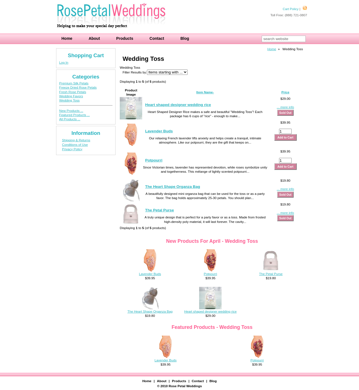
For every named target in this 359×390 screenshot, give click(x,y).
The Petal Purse (159, 210)
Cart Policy (290, 9)
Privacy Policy (72, 149)
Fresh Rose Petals (72, 92)
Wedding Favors (71, 96)
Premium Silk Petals (73, 83)
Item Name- (205, 92)
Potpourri (153, 160)
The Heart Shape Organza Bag (172, 186)
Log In (63, 62)
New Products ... (71, 110)
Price (285, 92)
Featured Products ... (74, 115)
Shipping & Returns (76, 140)
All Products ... (69, 119)
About (94, 38)
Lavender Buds (159, 131)
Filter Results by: (135, 72)
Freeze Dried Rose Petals (78, 87)
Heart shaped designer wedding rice (178, 105)
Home (66, 38)
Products (124, 38)
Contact (156, 38)
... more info (285, 107)
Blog (184, 38)
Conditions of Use (75, 144)
